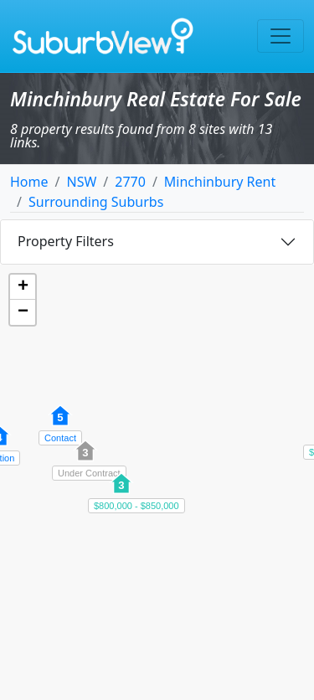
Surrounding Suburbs (95, 202)
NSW (81, 181)
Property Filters (66, 241)
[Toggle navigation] (280, 36)
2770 (130, 181)
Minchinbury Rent (219, 181)
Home (29, 181)
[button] (85, 460)
